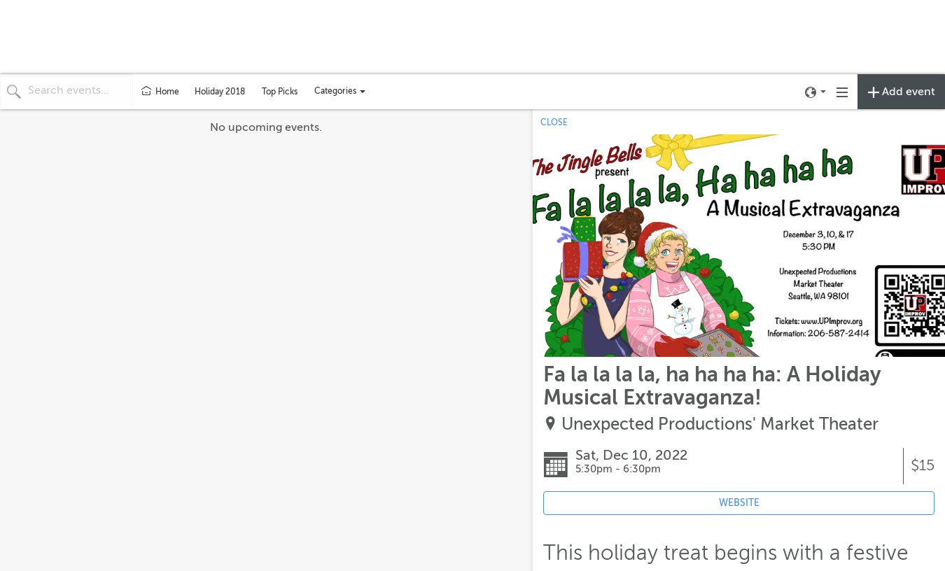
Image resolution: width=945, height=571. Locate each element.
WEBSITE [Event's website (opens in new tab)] (739, 503)
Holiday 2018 (220, 92)
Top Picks (280, 92)
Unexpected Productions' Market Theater (719, 424)
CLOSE (554, 122)
